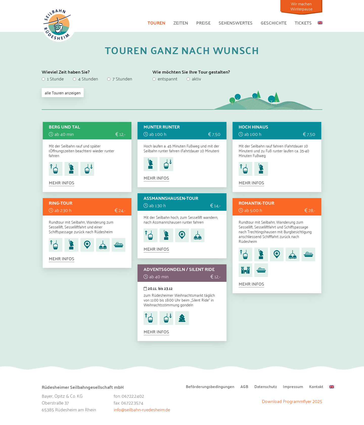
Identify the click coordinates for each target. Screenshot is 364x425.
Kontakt (316, 387)
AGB (244, 387)
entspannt (164, 78)
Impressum (293, 387)
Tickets (303, 22)
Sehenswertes (236, 22)
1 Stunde (53, 78)
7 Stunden (119, 78)
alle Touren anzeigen (63, 92)
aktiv (194, 78)
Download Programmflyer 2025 (292, 401)
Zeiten (180, 22)
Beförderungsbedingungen (210, 387)
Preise (203, 22)
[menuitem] (320, 21)
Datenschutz (265, 387)
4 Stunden (85, 78)
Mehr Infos (61, 182)
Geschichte (274, 22)
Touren (156, 22)
